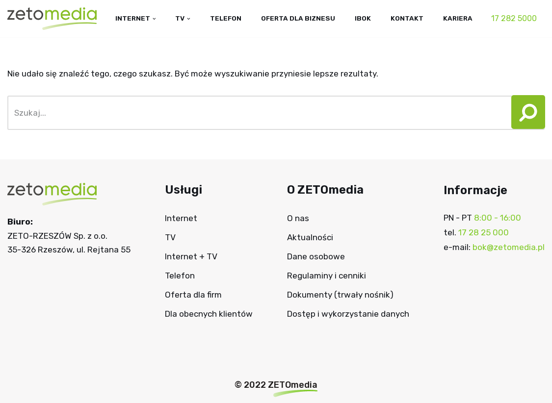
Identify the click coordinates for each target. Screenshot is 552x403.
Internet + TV (191, 257)
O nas (298, 219)
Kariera (458, 18)
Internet (181, 219)
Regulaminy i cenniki (326, 276)
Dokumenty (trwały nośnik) (340, 295)
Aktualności (310, 238)
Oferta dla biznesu (297, 18)
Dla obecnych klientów (209, 314)
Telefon (224, 18)
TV (170, 238)
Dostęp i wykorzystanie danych (348, 314)
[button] (524, 112)
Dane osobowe (316, 257)
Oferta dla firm (193, 295)
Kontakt (407, 18)
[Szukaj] (256, 113)
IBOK (363, 18)
